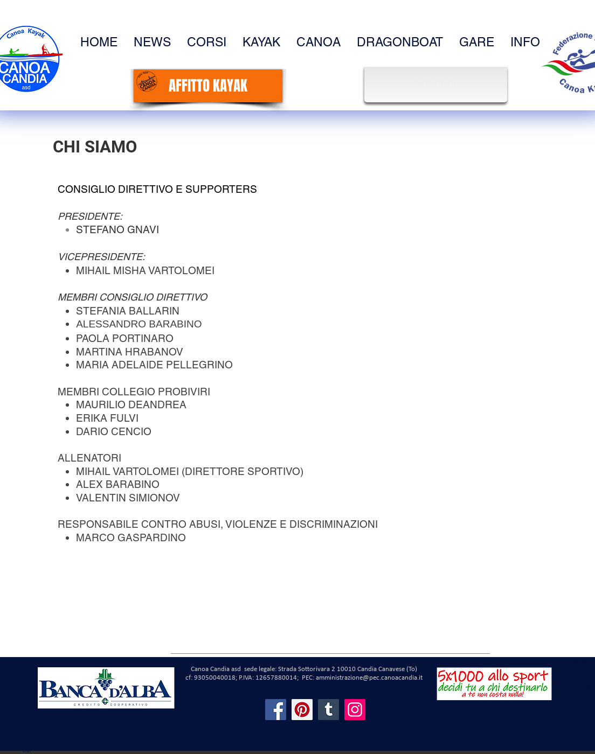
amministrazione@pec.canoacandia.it (369, 677)
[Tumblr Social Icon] (328, 709)
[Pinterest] (302, 709)
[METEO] (437, 83)
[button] (525, 42)
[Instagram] (354, 709)
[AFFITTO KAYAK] (208, 85)
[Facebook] (275, 709)
